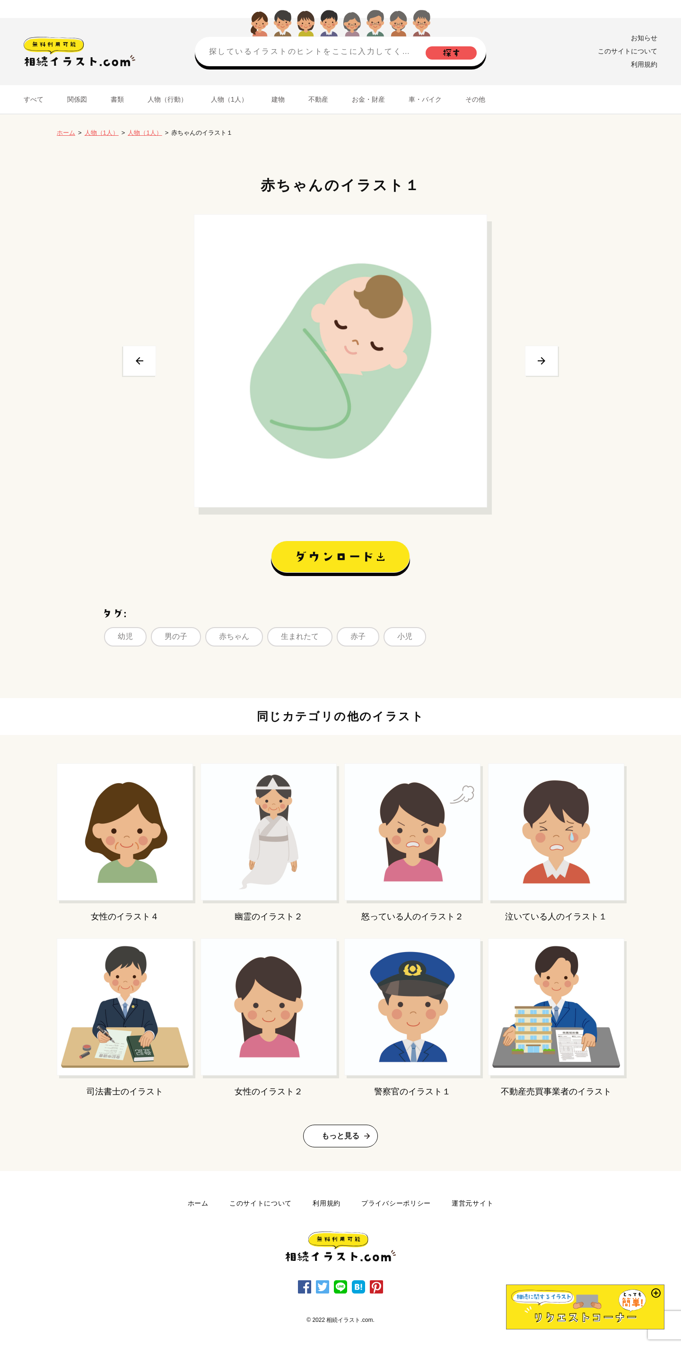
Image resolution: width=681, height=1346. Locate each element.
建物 (278, 99)
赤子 (358, 636)
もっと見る (340, 1136)
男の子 (176, 636)
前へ (139, 361)
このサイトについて (627, 51)
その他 (475, 99)
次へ (541, 361)
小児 (404, 636)
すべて (34, 99)
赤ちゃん (234, 636)
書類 (117, 99)
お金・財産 (368, 99)
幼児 (125, 636)
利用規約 (644, 64)
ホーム (66, 132)
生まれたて (300, 636)
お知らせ (644, 38)
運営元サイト (472, 1203)
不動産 (318, 99)
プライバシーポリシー (396, 1203)
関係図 (77, 99)
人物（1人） (229, 99)
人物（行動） (167, 99)
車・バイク (425, 99)
